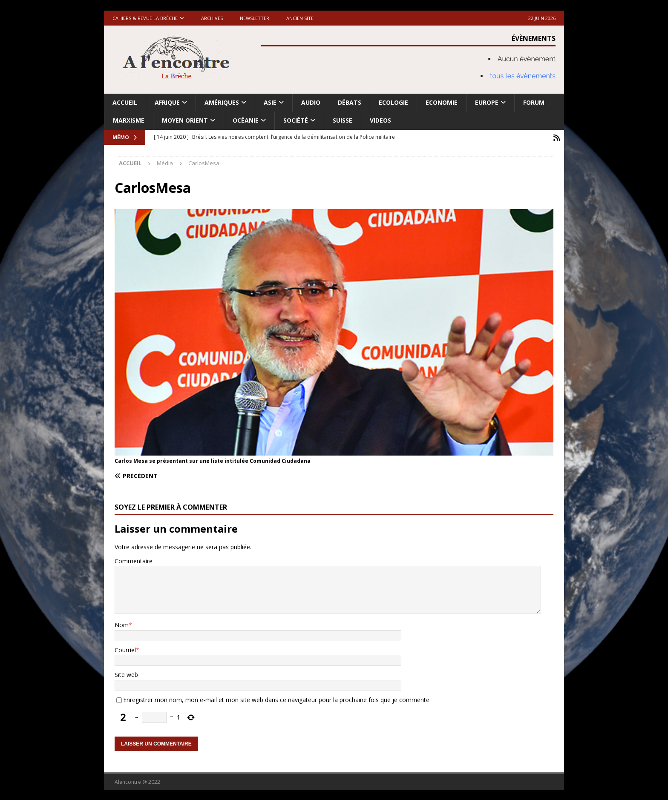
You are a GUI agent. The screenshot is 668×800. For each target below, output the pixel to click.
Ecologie (393, 102)
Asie (270, 102)
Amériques (221, 102)
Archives (212, 18)
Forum (533, 102)
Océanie (246, 120)
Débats (349, 102)
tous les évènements (523, 76)
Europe (486, 102)
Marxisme (128, 120)
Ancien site (300, 18)
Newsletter (254, 18)
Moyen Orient (185, 120)
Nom (122, 624)
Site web (126, 674)
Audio (310, 102)
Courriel (125, 649)
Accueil (124, 102)
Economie (442, 102)
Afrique (167, 102)
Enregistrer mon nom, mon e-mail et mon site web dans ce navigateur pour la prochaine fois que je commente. (277, 699)
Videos (380, 120)
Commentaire (134, 560)
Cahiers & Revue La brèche (145, 18)
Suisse (342, 120)
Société (295, 120)
